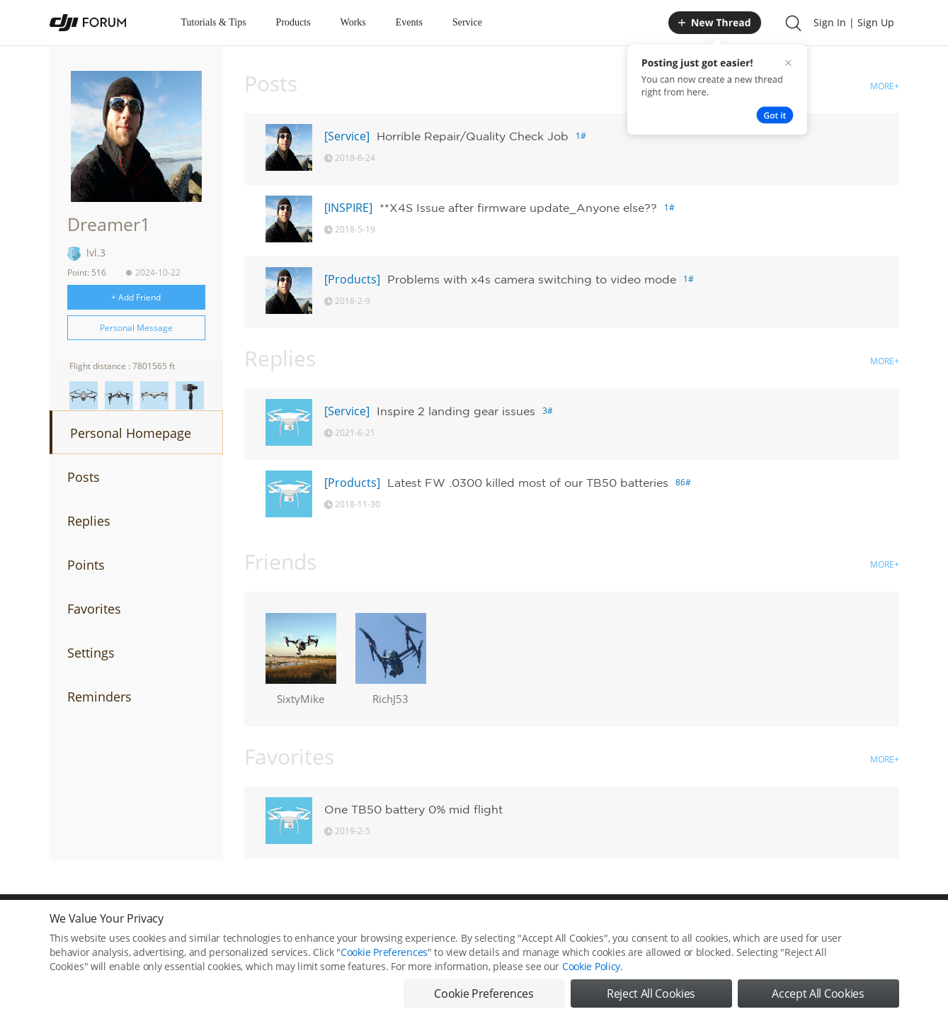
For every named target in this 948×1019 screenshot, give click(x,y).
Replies (88, 520)
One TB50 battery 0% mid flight (413, 809)
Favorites (94, 608)
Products (293, 22)
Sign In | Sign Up (853, 22)
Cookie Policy (591, 985)
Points (86, 564)
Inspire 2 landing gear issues (456, 411)
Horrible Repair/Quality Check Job (473, 136)
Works (353, 22)
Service (467, 22)
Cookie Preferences (384, 971)
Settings (91, 652)
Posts (83, 476)
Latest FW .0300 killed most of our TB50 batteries (527, 482)
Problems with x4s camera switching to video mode (531, 279)
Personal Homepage (130, 432)
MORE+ (884, 86)
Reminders (99, 696)
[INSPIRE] (348, 207)
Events (409, 22)
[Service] (347, 136)
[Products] (352, 279)
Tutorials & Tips (213, 22)
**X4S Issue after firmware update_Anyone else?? (518, 207)
